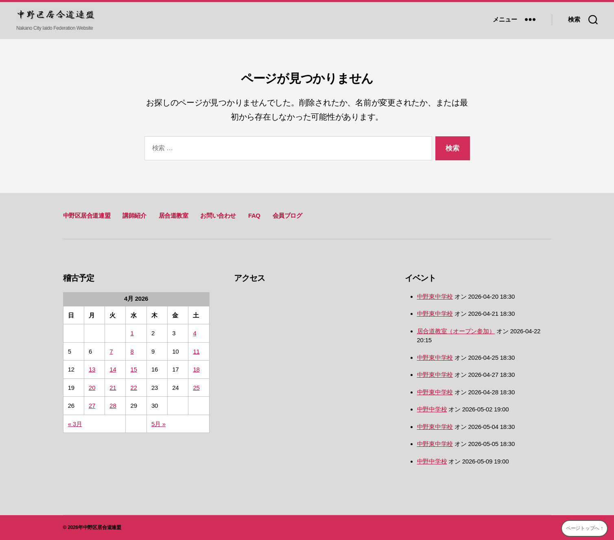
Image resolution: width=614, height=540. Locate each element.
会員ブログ (287, 215)
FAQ (254, 215)
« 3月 (75, 423)
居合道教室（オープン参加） (456, 331)
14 (112, 369)
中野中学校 (432, 409)
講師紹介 (134, 215)
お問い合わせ (218, 215)
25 (196, 387)
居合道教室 (173, 215)
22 (134, 387)
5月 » (158, 423)
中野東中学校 (435, 296)
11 (196, 351)
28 (112, 405)
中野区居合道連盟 (87, 215)
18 (196, 369)
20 (92, 387)
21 (112, 387)
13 (92, 369)
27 (92, 405)
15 (134, 369)
